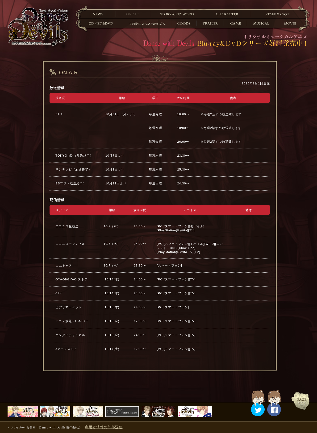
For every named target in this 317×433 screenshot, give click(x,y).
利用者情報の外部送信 (104, 427)
